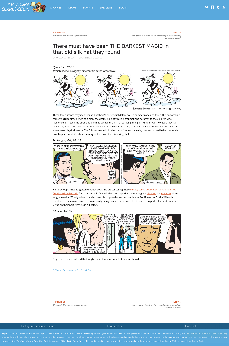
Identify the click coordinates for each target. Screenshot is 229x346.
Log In (123, 7)
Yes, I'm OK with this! (204, 334)
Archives (55, 7)
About (72, 7)
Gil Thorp (57, 270)
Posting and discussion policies (38, 326)
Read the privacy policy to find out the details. (202, 327)
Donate (88, 7)
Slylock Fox (86, 270)
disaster (151, 193)
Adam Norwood (140, 337)
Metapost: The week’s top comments (70, 35)
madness (166, 193)
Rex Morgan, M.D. (71, 270)
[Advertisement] (107, 289)
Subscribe (106, 7)
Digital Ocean (65, 337)
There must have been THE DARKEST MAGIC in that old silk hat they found (111, 49)
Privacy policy (114, 326)
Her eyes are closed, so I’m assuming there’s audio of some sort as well (156, 36)
